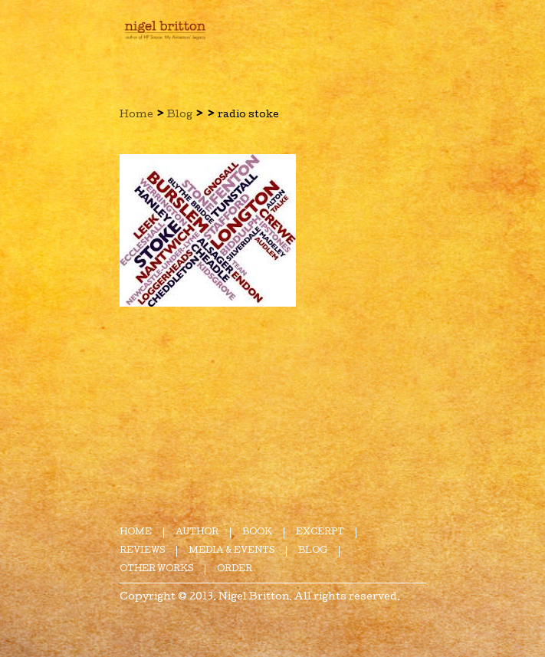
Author (197, 532)
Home (136, 115)
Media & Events (231, 551)
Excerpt (320, 532)
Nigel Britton (253, 598)
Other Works (156, 569)
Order (234, 569)
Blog (179, 115)
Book (257, 532)
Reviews (142, 551)
